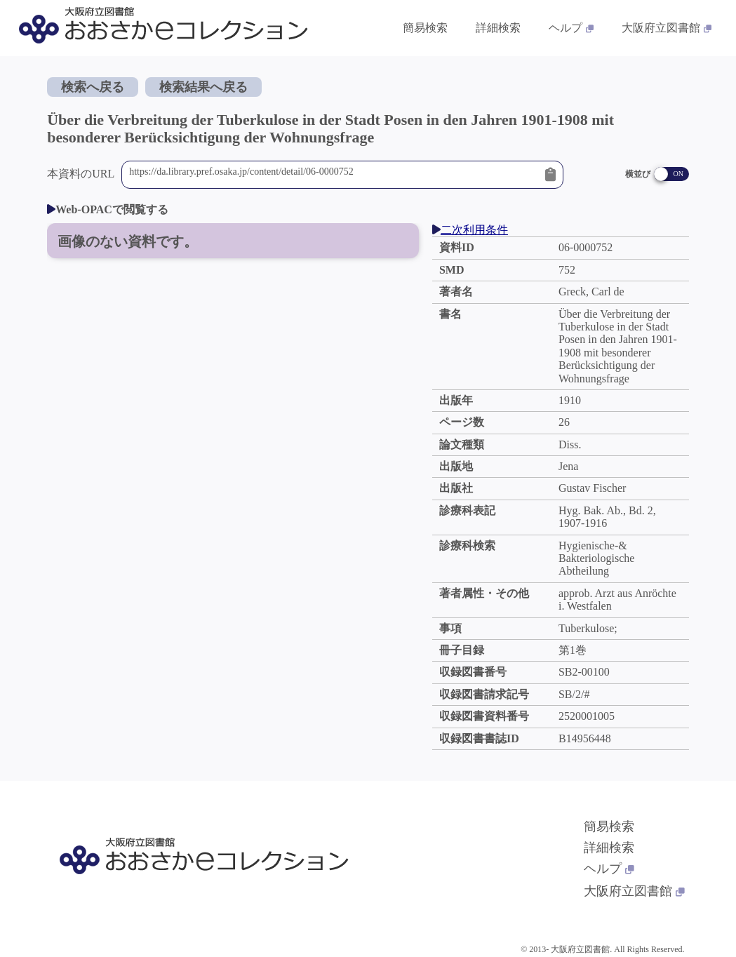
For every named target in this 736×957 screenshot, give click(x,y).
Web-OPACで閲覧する (107, 209)
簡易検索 (609, 826)
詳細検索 (609, 848)
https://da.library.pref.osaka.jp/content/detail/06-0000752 (333, 175)
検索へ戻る (92, 87)
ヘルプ (609, 869)
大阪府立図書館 (634, 891)
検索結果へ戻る (203, 87)
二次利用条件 (470, 230)
